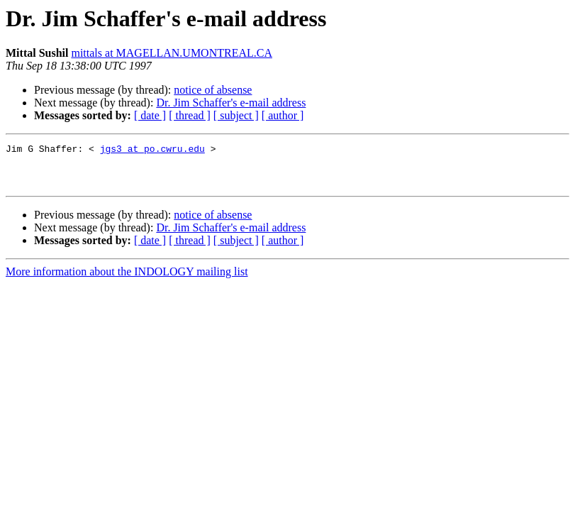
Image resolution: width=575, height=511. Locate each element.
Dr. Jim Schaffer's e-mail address (231, 103)
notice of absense (213, 90)
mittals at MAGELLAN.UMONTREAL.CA (171, 53)
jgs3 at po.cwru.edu (152, 150)
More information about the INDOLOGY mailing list (127, 280)
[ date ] (150, 115)
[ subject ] (236, 115)
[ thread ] (190, 115)
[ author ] (283, 115)
